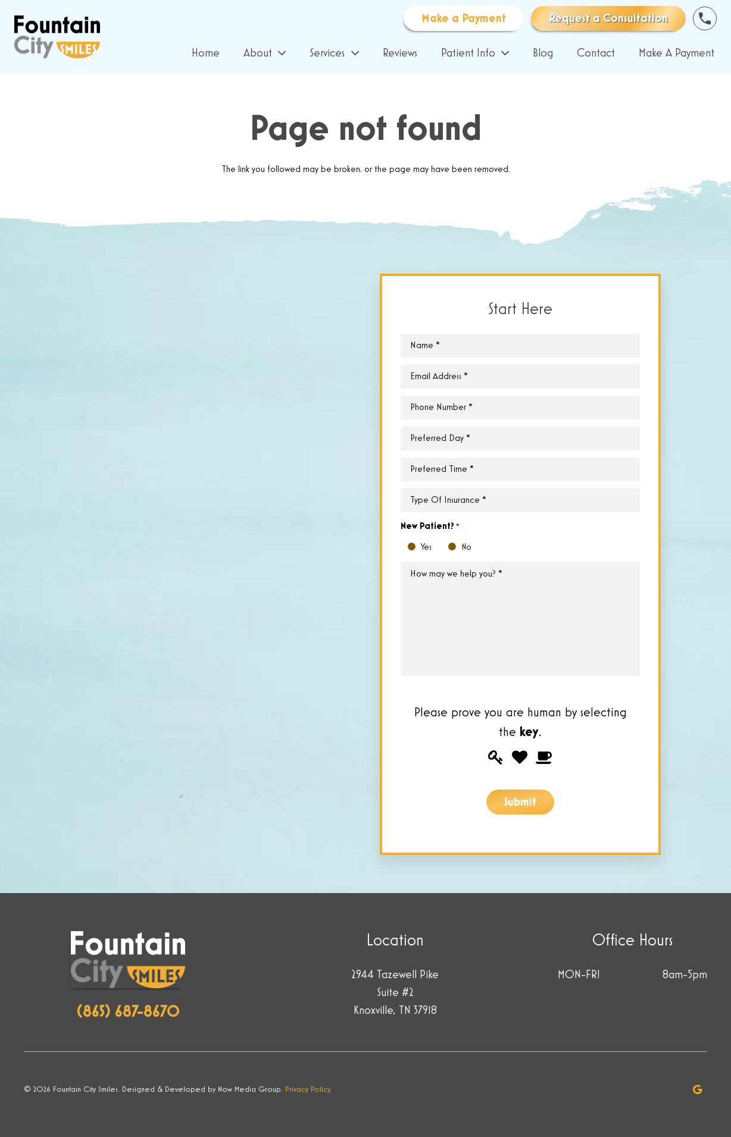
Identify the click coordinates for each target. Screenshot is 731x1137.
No (455, 547)
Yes (414, 547)
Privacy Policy (307, 1089)
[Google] (697, 1089)
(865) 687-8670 (128, 1012)
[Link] (57, 36)
